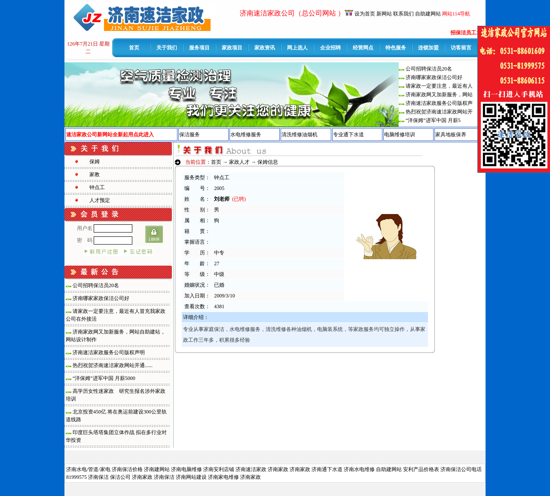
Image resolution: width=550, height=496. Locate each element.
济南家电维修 (223, 477)
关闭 (544, 31)
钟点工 (97, 187)
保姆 (94, 162)
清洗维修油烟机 (299, 135)
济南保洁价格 (127, 469)
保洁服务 (189, 135)
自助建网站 (428, 14)
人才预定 (99, 200)
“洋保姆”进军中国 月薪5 (433, 120)
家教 (94, 174)
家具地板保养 (450, 135)
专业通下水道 (348, 135)
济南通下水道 (327, 469)
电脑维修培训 (399, 135)
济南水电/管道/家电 (88, 469)
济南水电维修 (359, 469)
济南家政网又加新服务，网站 (439, 95)
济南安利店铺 (218, 469)
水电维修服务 (245, 135)
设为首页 (365, 14)
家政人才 (239, 162)
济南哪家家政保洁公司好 (434, 77)
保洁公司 (120, 477)
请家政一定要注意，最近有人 (439, 86)
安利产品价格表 (421, 469)
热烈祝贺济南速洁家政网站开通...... (113, 365)
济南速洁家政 (250, 469)
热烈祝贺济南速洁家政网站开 (439, 112)
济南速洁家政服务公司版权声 (439, 103)
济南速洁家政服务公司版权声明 (109, 352)
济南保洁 (98, 477)
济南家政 (278, 469)
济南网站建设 (191, 477)
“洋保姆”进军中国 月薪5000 (104, 378)
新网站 (384, 14)
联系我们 (403, 14)
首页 (216, 162)
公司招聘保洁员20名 (429, 69)
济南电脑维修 (186, 469)
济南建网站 (157, 469)
